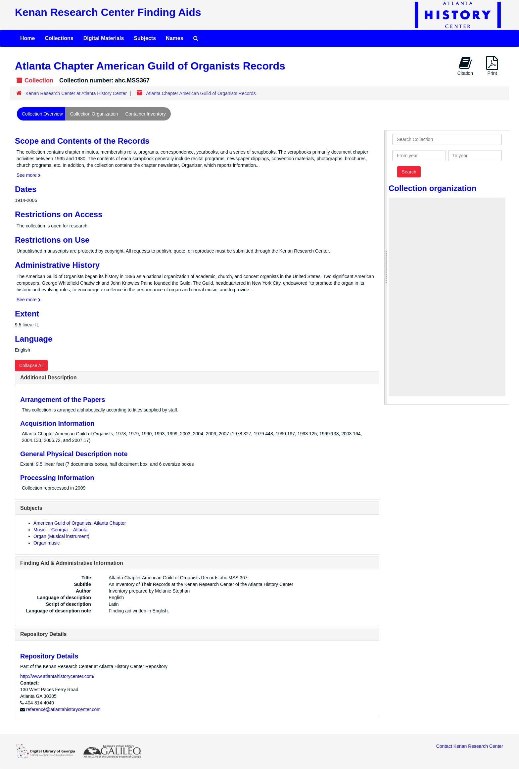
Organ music (46, 543)
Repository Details (43, 634)
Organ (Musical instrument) (61, 536)
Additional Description (48, 377)
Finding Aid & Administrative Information (71, 563)
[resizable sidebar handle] (386, 267)
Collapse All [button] (31, 365)
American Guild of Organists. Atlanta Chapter (79, 523)
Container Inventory (145, 114)
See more (29, 175)
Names (174, 38)
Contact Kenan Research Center (469, 746)
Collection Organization (94, 114)
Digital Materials (103, 38)
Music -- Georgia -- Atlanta (60, 529)
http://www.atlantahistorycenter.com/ (57, 676)
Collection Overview (42, 114)
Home (27, 38)
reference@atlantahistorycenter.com (63, 709)
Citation (465, 66)
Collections (59, 38)
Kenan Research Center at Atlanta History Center (76, 93)
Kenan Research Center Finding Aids (108, 12)
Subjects (145, 38)
